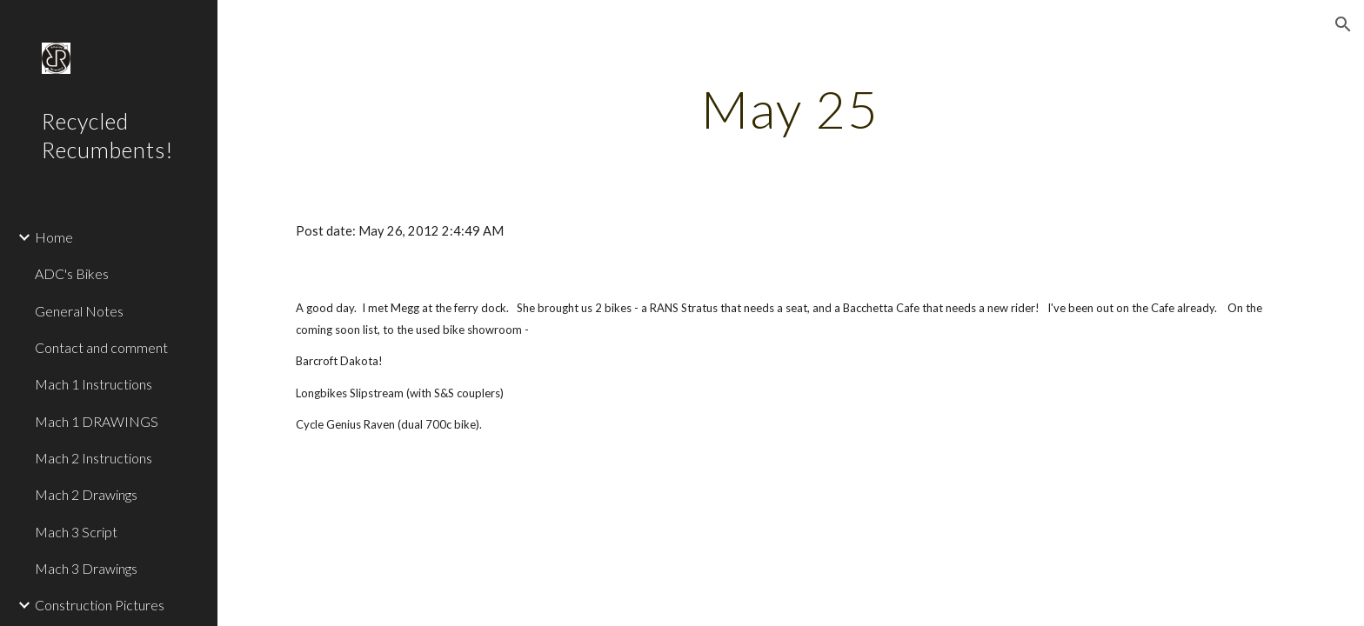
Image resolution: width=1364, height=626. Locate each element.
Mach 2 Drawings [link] (86, 494)
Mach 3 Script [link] (76, 531)
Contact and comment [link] (101, 347)
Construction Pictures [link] (99, 604)
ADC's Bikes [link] (72, 273)
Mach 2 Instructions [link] (93, 458)
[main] (790, 108)
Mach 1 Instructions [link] (93, 384)
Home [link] (54, 237)
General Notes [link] (79, 311)
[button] (1343, 24)
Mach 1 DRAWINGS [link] (96, 421)
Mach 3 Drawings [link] (86, 568)
